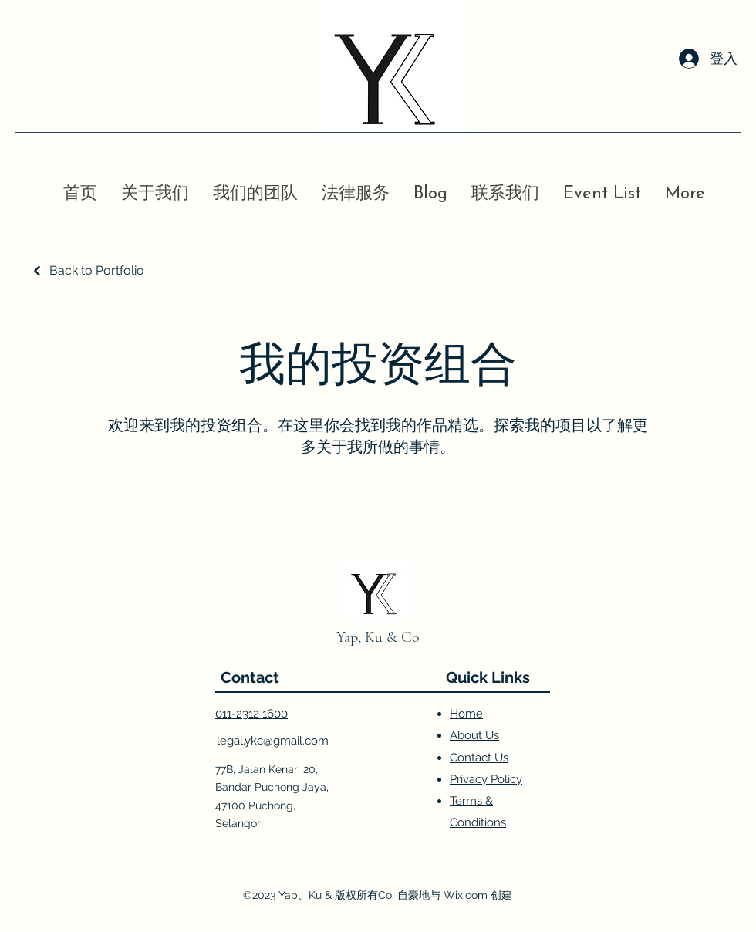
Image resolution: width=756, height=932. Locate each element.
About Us (474, 735)
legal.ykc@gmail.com (273, 741)
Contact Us (479, 758)
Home (466, 714)
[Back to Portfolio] (87, 270)
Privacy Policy (486, 779)
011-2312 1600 (251, 714)
